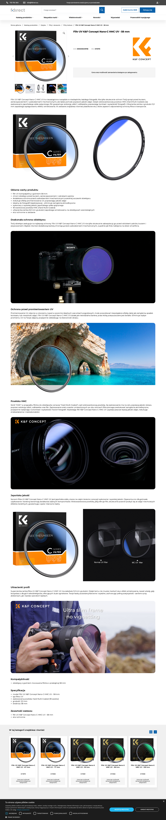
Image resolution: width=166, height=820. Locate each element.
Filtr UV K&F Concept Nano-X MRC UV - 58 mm (113, 766)
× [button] (163, 801)
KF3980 (53, 774)
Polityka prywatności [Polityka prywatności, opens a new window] (23, 810)
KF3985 (142, 774)
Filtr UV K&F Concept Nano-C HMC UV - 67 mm (23, 766)
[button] (13, 56)
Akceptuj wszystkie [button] (122, 809)
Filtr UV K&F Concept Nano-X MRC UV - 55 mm (83, 766)
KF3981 (83, 774)
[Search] (73, 10)
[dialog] (83, 809)
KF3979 (23, 774)
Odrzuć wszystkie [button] (147, 809)
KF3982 (112, 774)
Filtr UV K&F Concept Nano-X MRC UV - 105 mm (143, 766)
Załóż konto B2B (130, 10)
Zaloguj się (147, 10)
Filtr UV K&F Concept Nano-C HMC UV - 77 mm (53, 766)
